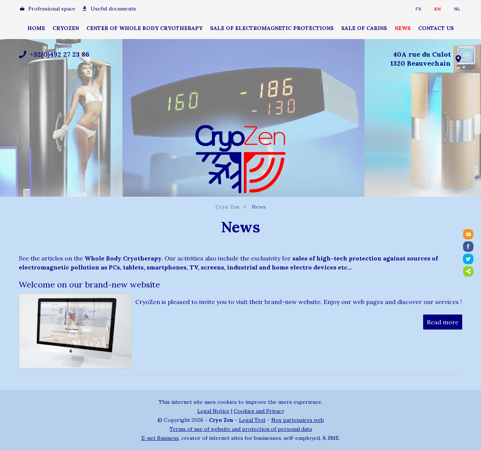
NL (457, 9)
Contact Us (436, 28)
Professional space (52, 8)
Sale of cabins (364, 28)
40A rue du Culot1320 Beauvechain (420, 59)
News (403, 28)
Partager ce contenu (468, 271)
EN (437, 9)
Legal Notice (213, 411)
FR (418, 9)
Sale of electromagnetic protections (272, 28)
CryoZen (66, 28)
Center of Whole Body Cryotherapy (144, 28)
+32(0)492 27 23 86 (59, 54)
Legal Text (252, 420)
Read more (442, 322)
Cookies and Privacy (259, 411)
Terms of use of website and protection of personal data (240, 429)
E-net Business (160, 438)
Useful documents (113, 8)
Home (36, 28)
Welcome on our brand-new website (89, 284)
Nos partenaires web (297, 420)
